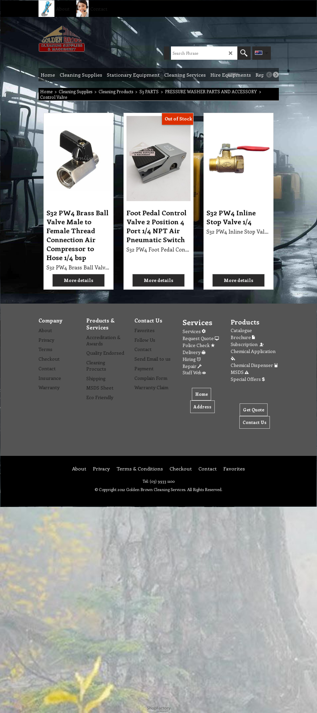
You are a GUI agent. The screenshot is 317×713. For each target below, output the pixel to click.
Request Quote (201, 338)
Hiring (192, 359)
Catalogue (241, 330)
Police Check (199, 345)
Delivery (194, 352)
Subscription (248, 344)
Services (194, 331)
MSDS (240, 372)
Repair (192, 366)
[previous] (269, 75)
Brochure (243, 337)
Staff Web (194, 372)
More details (78, 280)
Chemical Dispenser (254, 365)
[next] (276, 75)
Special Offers (248, 379)
